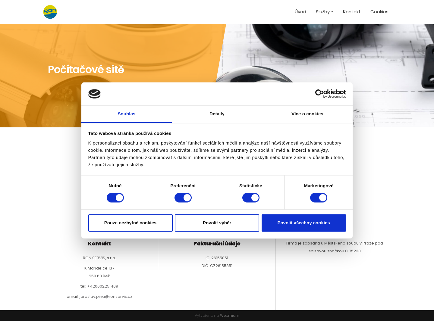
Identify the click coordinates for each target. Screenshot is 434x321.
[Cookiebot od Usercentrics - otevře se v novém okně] (319, 93)
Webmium (229, 315)
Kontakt (352, 11)
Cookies (379, 11)
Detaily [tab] (217, 113)
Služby (323, 11)
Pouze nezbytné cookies (130, 222)
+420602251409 (102, 286)
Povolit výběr (217, 222)
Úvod (300, 11)
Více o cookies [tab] (307, 113)
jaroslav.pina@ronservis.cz (106, 296)
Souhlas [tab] (126, 113)
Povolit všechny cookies (303, 222)
